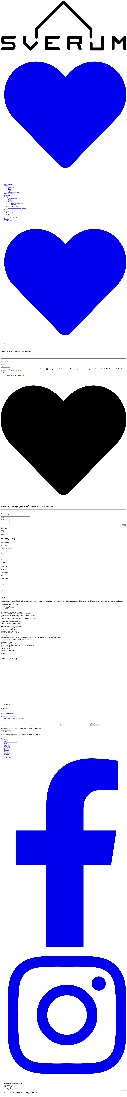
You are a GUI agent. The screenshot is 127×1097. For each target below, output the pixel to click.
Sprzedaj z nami (8, 193)
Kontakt (6, 219)
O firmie (10, 212)
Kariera (10, 216)
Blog (9, 214)
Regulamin (7, 755)
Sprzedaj (6, 741)
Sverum (6, 211)
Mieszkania (11, 187)
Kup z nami (7, 195)
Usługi (6, 197)
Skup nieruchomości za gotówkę (17, 208)
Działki (10, 190)
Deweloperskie (8, 184)
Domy (9, 189)
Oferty (6, 185)
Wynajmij (7, 748)
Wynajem (10, 201)
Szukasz (13, 204)
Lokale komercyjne (13, 192)
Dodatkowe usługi (13, 206)
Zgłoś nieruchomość (17, 203)
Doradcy (6, 209)
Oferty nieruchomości (10, 744)
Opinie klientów (12, 217)
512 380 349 (8, 220)
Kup (2, 741)
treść (5, 522)
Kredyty (10, 200)
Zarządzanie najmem (14, 198)
